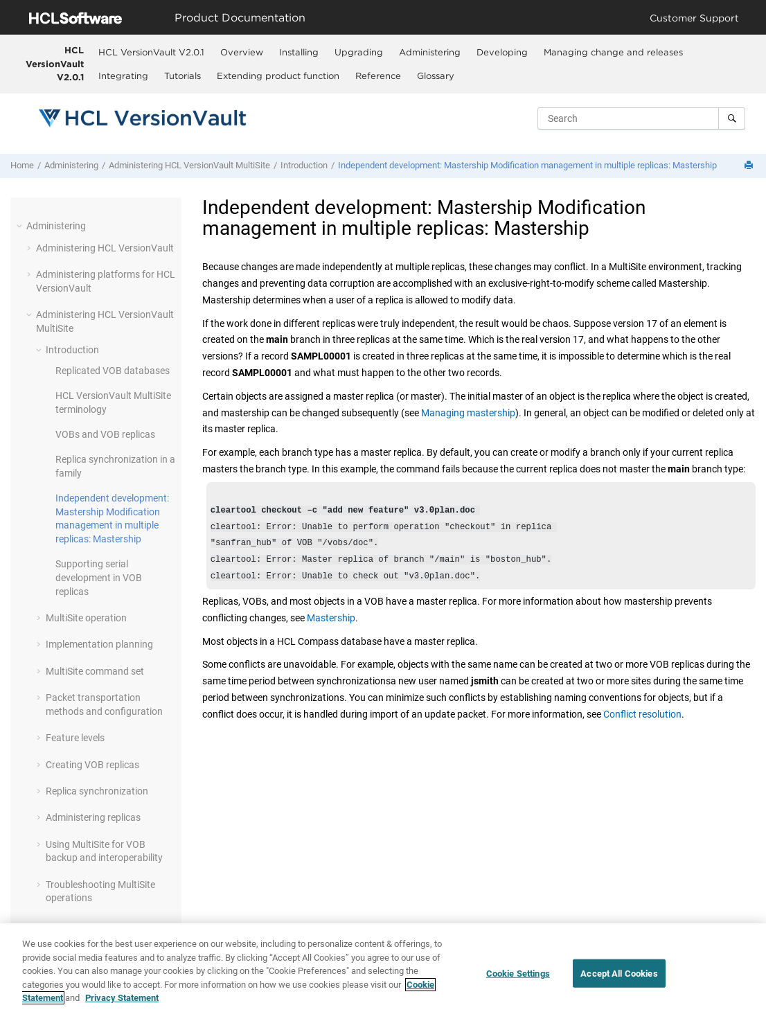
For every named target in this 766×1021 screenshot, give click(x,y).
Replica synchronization (97, 791)
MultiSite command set (95, 671)
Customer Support (694, 17)
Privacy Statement (122, 999)
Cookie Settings (518, 974)
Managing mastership (468, 412)
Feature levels (75, 737)
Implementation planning (99, 644)
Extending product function (278, 75)
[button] (20, 225)
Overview (241, 52)
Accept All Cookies (618, 974)
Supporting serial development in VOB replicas (98, 577)
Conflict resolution (642, 722)
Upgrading (359, 52)
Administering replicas (93, 817)
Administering (430, 52)
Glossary (435, 75)
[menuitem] (152, 52)
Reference (378, 75)
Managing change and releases (613, 52)
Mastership (331, 626)
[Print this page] (750, 166)
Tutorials (182, 75)
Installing (299, 52)
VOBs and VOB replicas (105, 434)
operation (86, 617)
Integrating (123, 75)
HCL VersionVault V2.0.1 (55, 63)
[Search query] (641, 118)
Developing (502, 52)
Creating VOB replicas (92, 764)
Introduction (304, 165)
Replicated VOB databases (112, 370)
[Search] (731, 118)
